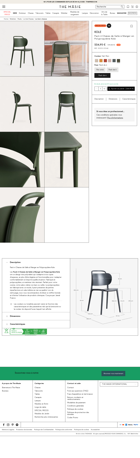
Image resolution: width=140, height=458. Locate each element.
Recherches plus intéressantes (46, 417)
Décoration (94, 13)
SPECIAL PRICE (7, 13)
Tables (47, 13)
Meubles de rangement (74, 13)
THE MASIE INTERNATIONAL (114, 384)
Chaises (30, 13)
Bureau (112, 13)
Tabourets (39, 13)
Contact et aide (74, 383)
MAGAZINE (121, 13)
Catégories (39, 383)
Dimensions (113, 99)
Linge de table (40, 407)
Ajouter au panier (121, 89)
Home (6, 19)
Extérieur (22, 13)
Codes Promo (72, 418)
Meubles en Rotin (41, 404)
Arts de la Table (104, 13)
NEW (15, 13)
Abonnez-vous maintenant (113, 373)
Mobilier (64, 13)
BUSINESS (132, 13)
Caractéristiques (128, 99)
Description (99, 99)
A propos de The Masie (11, 383)
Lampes (85, 13)
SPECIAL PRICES (42, 410)
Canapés (55, 13)
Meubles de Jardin (42, 414)
